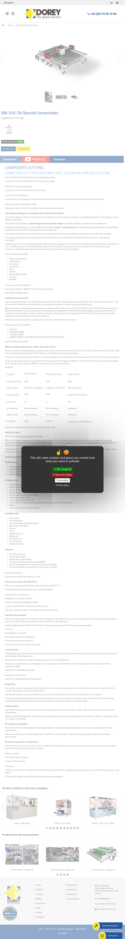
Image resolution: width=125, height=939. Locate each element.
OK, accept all (62, 469)
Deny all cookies (62, 475)
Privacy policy (62, 485)
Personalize (62, 480)
